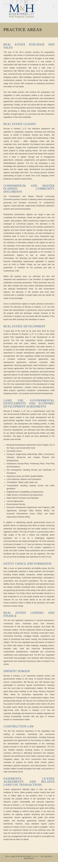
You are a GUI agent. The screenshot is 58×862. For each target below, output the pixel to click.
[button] (54, 6)
